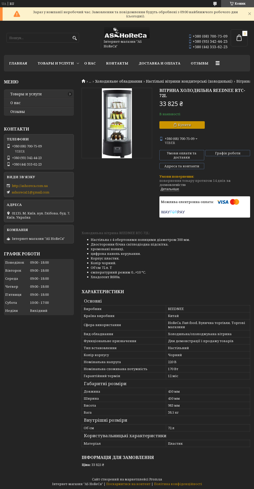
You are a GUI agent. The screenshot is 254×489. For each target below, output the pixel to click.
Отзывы (199, 63)
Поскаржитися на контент (128, 484)
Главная (18, 63)
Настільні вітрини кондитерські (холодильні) (189, 81)
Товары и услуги (56, 63)
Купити (184, 125)
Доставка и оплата (159, 63)
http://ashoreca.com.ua (30, 186)
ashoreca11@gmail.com (30, 192)
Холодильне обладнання (118, 81)
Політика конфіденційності (178, 484)
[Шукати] (74, 38)
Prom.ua (155, 479)
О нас (90, 63)
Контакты (117, 63)
